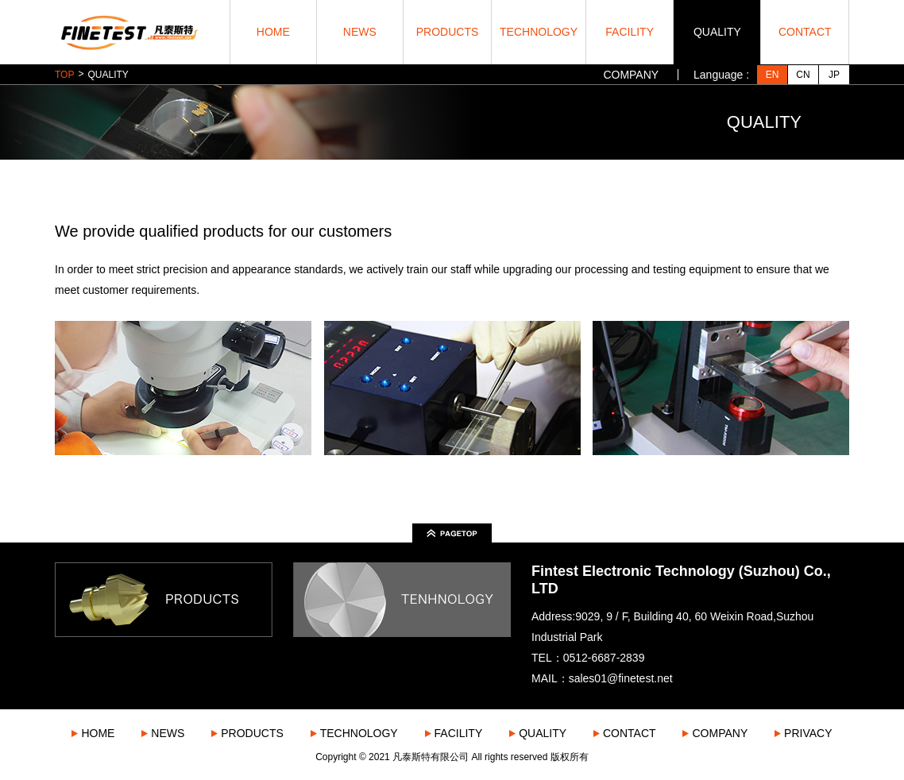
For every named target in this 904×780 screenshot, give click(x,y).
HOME (273, 31)
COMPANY (631, 74)
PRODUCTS (447, 31)
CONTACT (805, 31)
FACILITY (629, 31)
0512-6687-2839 (604, 657)
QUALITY (717, 31)
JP (834, 74)
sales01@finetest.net (621, 678)
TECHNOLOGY (539, 31)
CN (802, 74)
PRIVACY (808, 733)
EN (772, 74)
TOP (64, 74)
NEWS (360, 31)
